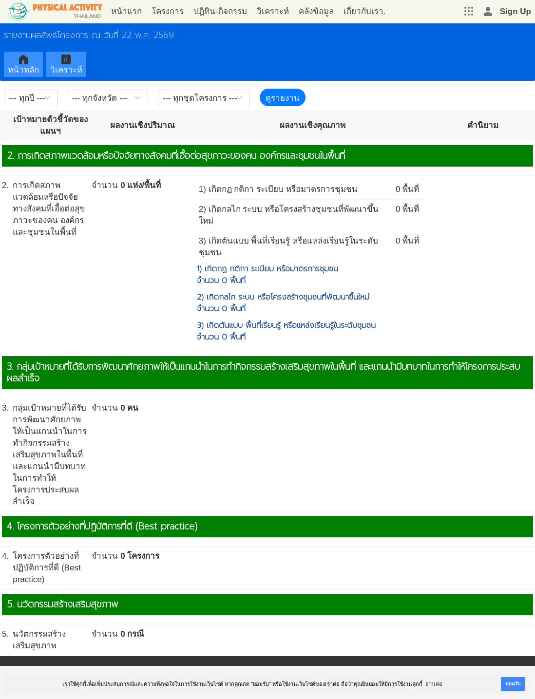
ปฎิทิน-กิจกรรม (220, 11)
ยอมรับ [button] (513, 683)
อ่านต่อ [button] (433, 684)
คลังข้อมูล (316, 11)
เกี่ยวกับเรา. (365, 11)
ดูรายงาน (283, 98)
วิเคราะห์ (273, 11)
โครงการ (168, 11)
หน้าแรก (126, 11)
